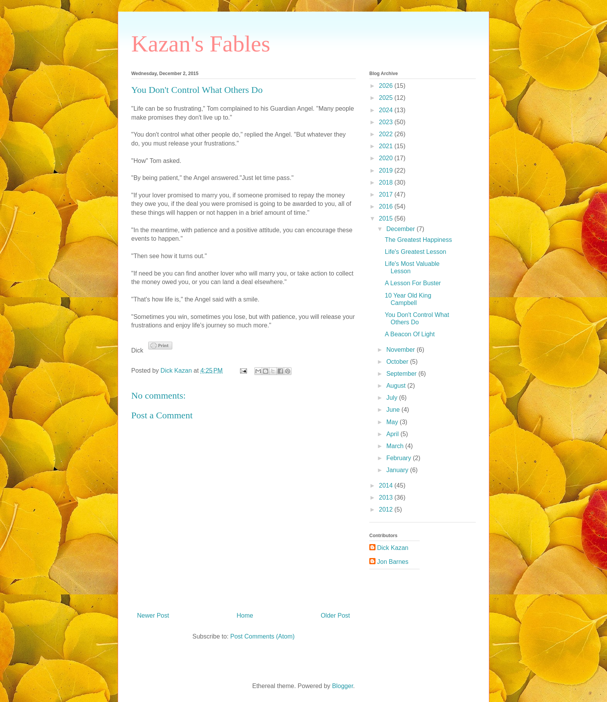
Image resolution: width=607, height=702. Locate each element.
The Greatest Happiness (418, 239)
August (396, 385)
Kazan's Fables (200, 44)
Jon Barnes (392, 561)
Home (245, 615)
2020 (386, 158)
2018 (386, 182)
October (398, 361)
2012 (386, 509)
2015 (386, 218)
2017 (386, 194)
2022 (386, 134)
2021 (386, 146)
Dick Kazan (392, 547)
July (392, 397)
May (393, 422)
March (395, 446)
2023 (386, 122)
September (402, 373)
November (401, 349)
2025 (386, 97)
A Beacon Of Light (410, 334)
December (401, 229)
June (393, 409)
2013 (386, 497)
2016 (386, 206)
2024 (386, 110)
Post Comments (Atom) (262, 636)
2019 (386, 170)
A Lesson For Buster (413, 283)
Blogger (342, 686)
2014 (386, 485)
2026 (386, 85)
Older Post (335, 615)
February (399, 458)
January (398, 470)
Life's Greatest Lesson (415, 251)
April (393, 434)
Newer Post (153, 615)
